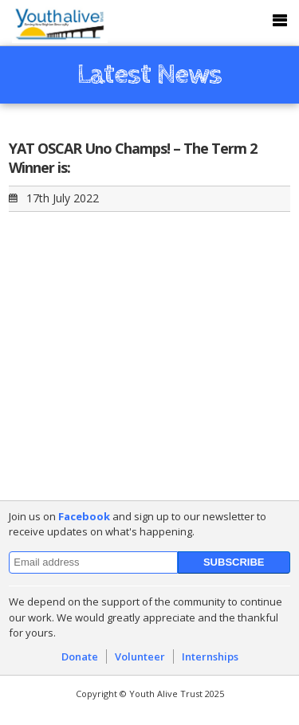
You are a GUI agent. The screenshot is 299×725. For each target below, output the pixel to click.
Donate (79, 656)
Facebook (84, 516)
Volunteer (140, 656)
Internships (210, 656)
